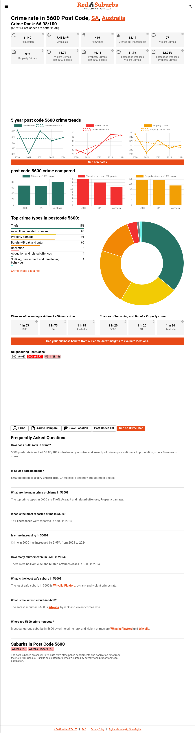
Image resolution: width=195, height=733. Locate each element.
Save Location (78, 428)
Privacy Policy (97, 729)
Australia (113, 17)
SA (95, 17)
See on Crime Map (131, 428)
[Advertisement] (97, 92)
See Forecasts (97, 162)
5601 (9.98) (18, 356)
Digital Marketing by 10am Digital (125, 729)
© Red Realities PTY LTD (65, 729)
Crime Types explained (25, 271)
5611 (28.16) (52, 356)
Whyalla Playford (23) (41, 648)
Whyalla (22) (19, 648)
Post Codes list (104, 428)
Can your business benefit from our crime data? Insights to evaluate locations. (97, 341)
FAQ (84, 729)
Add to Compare (47, 428)
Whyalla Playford (64, 585)
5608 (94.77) (35, 356)
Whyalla (54, 607)
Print (21, 428)
